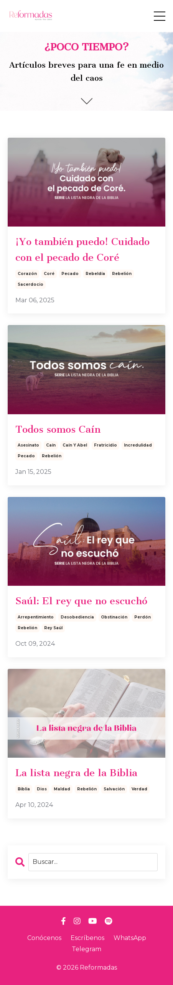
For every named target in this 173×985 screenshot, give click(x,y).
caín (51, 445)
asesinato (28, 445)
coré (49, 273)
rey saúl (53, 627)
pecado (70, 273)
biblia (24, 789)
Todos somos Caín (58, 429)
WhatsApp (130, 938)
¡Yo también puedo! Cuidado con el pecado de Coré (82, 249)
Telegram (86, 949)
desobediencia (77, 617)
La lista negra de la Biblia (76, 773)
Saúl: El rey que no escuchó (81, 601)
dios (42, 789)
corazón (27, 273)
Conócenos (44, 938)
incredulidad (138, 445)
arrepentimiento (36, 617)
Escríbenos (87, 938)
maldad (62, 789)
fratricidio (105, 445)
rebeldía (95, 273)
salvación (114, 789)
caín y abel (75, 445)
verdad (139, 789)
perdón (142, 617)
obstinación (114, 617)
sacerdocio (30, 284)
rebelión (122, 273)
